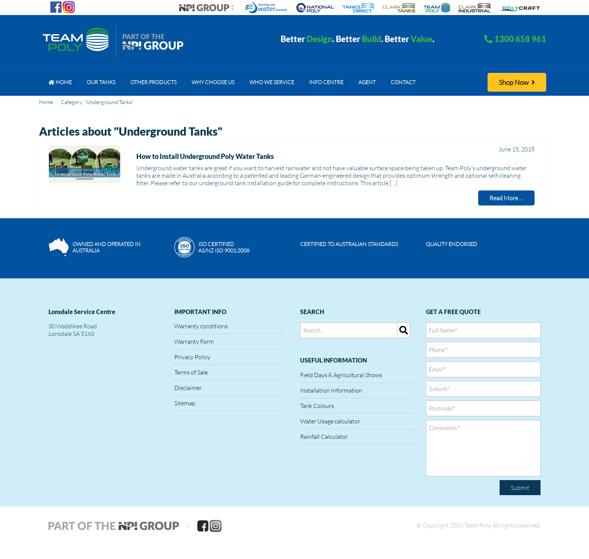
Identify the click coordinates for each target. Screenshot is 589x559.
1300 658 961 (520, 39)
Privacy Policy (192, 357)
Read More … (506, 198)
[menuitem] (60, 82)
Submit (520, 487)
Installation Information (331, 390)
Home (46, 102)
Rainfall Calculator (324, 436)
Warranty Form (194, 341)
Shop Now (517, 82)
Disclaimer (188, 387)
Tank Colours (317, 405)
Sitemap (184, 403)
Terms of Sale (191, 372)
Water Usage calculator (330, 421)
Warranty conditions (201, 326)
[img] (403, 330)
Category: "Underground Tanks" (97, 102)
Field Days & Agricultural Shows (341, 375)
